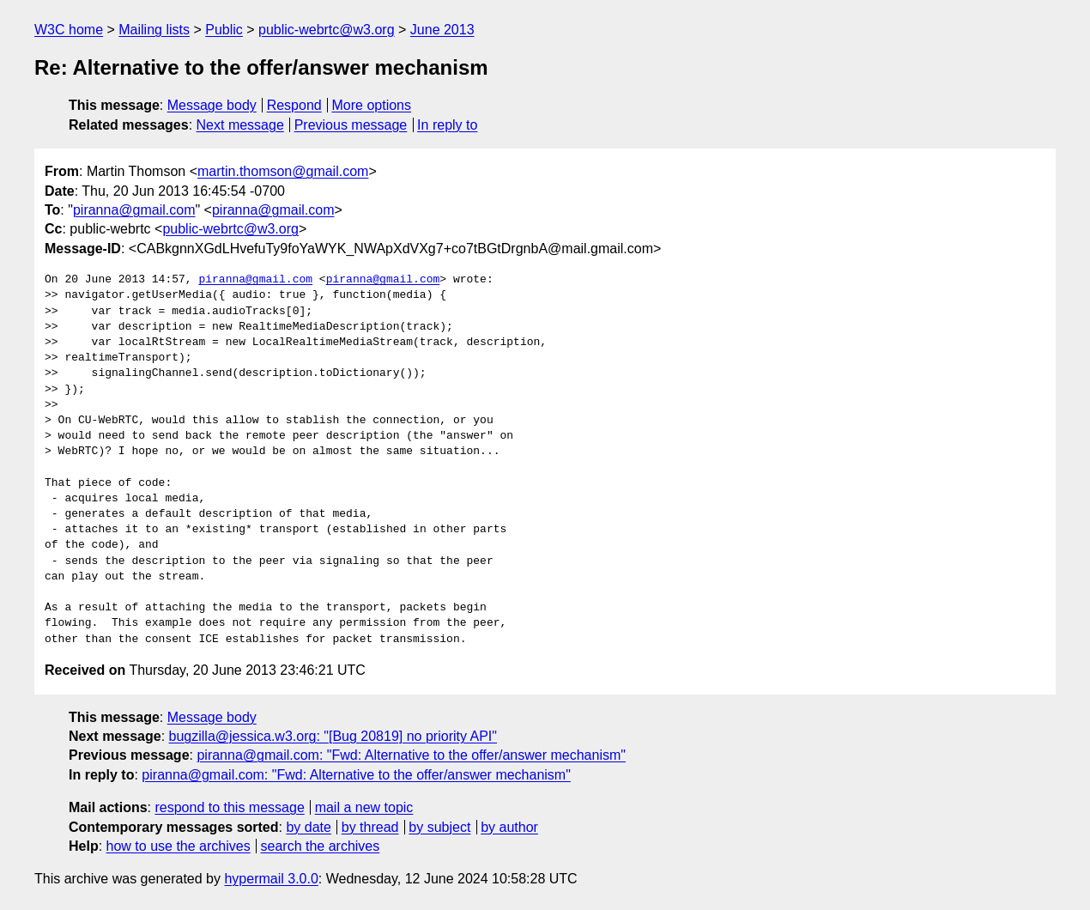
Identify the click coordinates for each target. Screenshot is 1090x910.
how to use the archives (178, 846)
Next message (240, 125)
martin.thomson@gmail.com (282, 171)
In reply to (447, 125)
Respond (294, 105)
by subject (439, 827)
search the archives (320, 846)
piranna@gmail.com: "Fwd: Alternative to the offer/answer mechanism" (411, 755)
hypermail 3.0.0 (271, 878)
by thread (370, 827)
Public (224, 29)
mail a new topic (364, 807)
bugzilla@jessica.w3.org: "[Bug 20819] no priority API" (333, 736)
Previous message (351, 125)
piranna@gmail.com (134, 210)
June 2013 (442, 29)
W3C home (68, 29)
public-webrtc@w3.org (326, 29)
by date (308, 827)
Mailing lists (154, 29)
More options (372, 105)
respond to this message (229, 807)
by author (509, 827)
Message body (212, 105)
